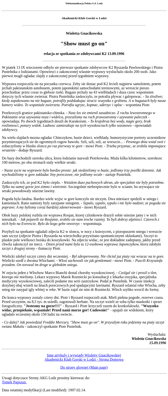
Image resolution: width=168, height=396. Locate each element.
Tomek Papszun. (14, 382)
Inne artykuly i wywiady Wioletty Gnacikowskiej (84, 355)
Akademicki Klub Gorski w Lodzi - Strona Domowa (84, 359)
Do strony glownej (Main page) (84, 367)
